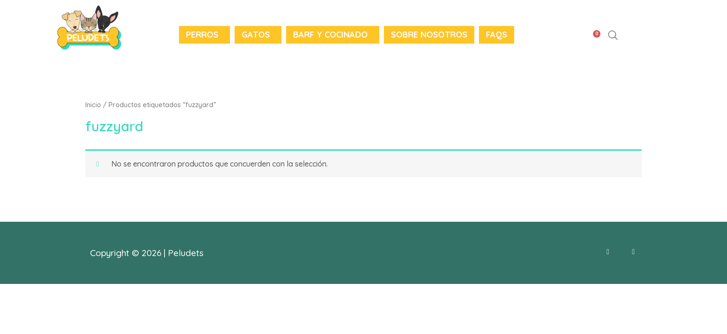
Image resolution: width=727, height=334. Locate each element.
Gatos (256, 34)
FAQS (496, 34)
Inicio (93, 104)
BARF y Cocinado (330, 34)
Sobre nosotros (429, 34)
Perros (202, 34)
